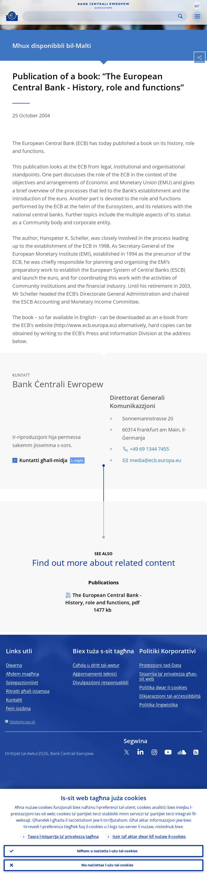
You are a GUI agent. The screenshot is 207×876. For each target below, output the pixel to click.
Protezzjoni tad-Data (160, 665)
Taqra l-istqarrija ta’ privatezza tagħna (63, 836)
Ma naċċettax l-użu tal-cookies (107, 865)
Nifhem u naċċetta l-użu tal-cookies (107, 850)
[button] (197, 5)
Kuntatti (14, 700)
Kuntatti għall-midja (43, 460)
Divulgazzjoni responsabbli (101, 682)
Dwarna (14, 665)
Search (180, 16)
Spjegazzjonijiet (22, 682)
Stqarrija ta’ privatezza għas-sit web (168, 676)
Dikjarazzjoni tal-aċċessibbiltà (170, 696)
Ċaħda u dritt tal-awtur (96, 665)
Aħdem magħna (22, 674)
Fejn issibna (18, 708)
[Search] (100, 16)
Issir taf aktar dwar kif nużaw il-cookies (149, 836)
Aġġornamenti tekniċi (95, 674)
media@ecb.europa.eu (155, 460)
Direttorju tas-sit (22, 721)
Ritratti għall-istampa (27, 691)
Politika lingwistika (158, 705)
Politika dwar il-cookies (163, 687)
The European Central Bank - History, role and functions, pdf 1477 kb (103, 602)
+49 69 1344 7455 (149, 449)
